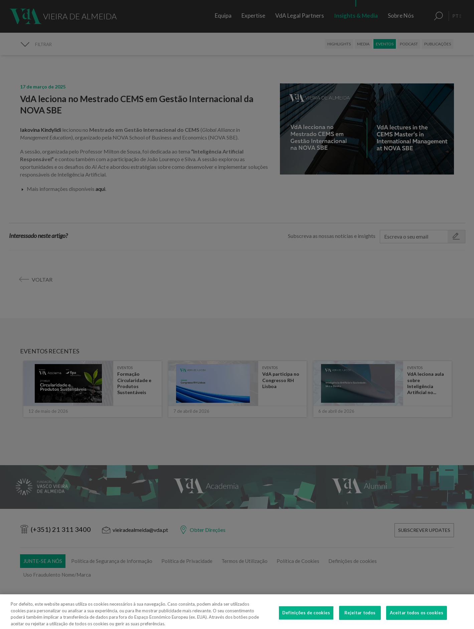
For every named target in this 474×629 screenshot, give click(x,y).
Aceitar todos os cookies (416, 619)
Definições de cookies (306, 619)
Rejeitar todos (360, 619)
